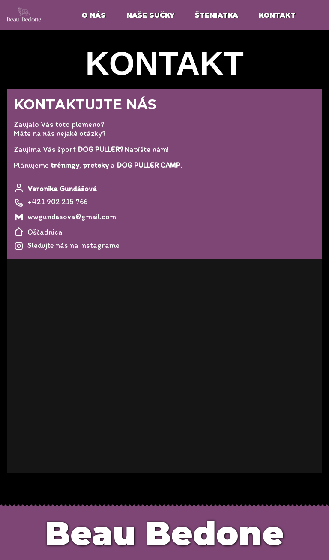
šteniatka (216, 15)
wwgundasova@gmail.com (71, 216)
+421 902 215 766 (57, 201)
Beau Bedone (164, 533)
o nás (93, 15)
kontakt (277, 15)
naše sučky (150, 15)
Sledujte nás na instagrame (73, 245)
